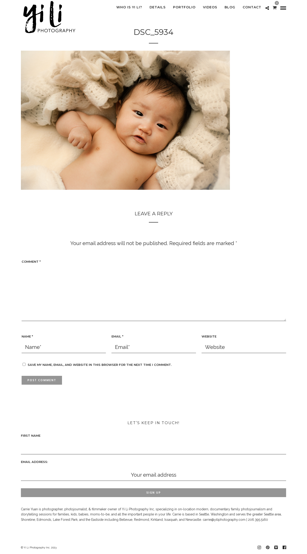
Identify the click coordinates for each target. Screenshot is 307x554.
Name (27, 336)
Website (209, 336)
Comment (31, 261)
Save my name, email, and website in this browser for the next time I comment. (100, 365)
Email (117, 336)
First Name (30, 435)
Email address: (34, 462)
